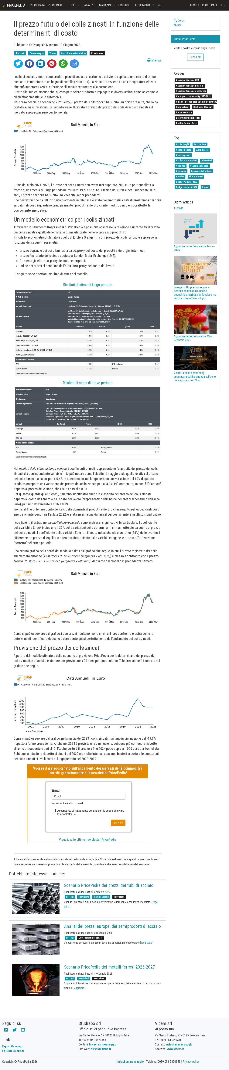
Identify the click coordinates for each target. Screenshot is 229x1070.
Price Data (37, 5)
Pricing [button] (123, 5)
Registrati (209, 5)
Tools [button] (72, 5)
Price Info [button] (55, 5)
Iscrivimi (118, 822)
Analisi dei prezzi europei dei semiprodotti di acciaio (112, 926)
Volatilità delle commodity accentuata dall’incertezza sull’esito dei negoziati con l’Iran (195, 376)
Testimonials (144, 5)
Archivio (178, 208)
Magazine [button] (106, 5)
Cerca (179, 20)
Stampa (154, 60)
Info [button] (160, 5)
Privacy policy (191, 1061)
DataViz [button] (88, 5)
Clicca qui (195, 57)
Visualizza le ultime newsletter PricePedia (87, 839)
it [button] (221, 5)
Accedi (194, 5)
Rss (178, 25)
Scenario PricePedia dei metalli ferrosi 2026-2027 (109, 967)
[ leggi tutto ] (146, 942)
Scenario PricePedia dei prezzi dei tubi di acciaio (108, 885)
